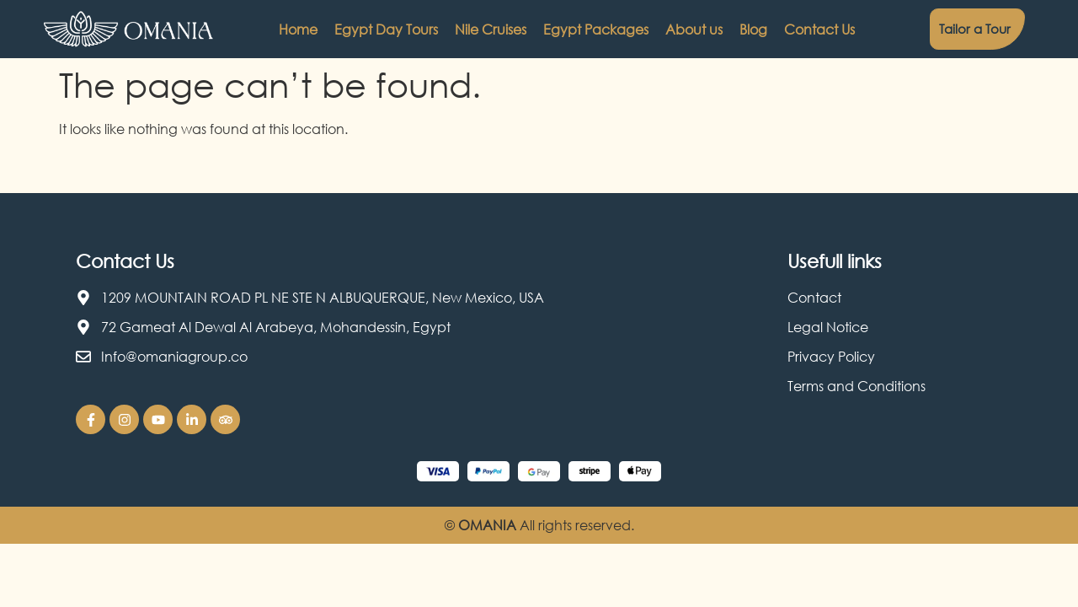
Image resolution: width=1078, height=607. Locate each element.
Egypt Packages (595, 29)
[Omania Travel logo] (129, 29)
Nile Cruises (490, 29)
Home (298, 29)
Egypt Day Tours (386, 29)
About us (694, 29)
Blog (753, 29)
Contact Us (819, 29)
